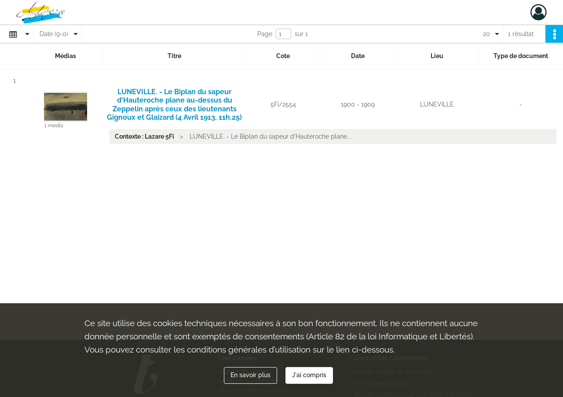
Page (264, 33)
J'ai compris (309, 375)
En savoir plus (250, 375)
